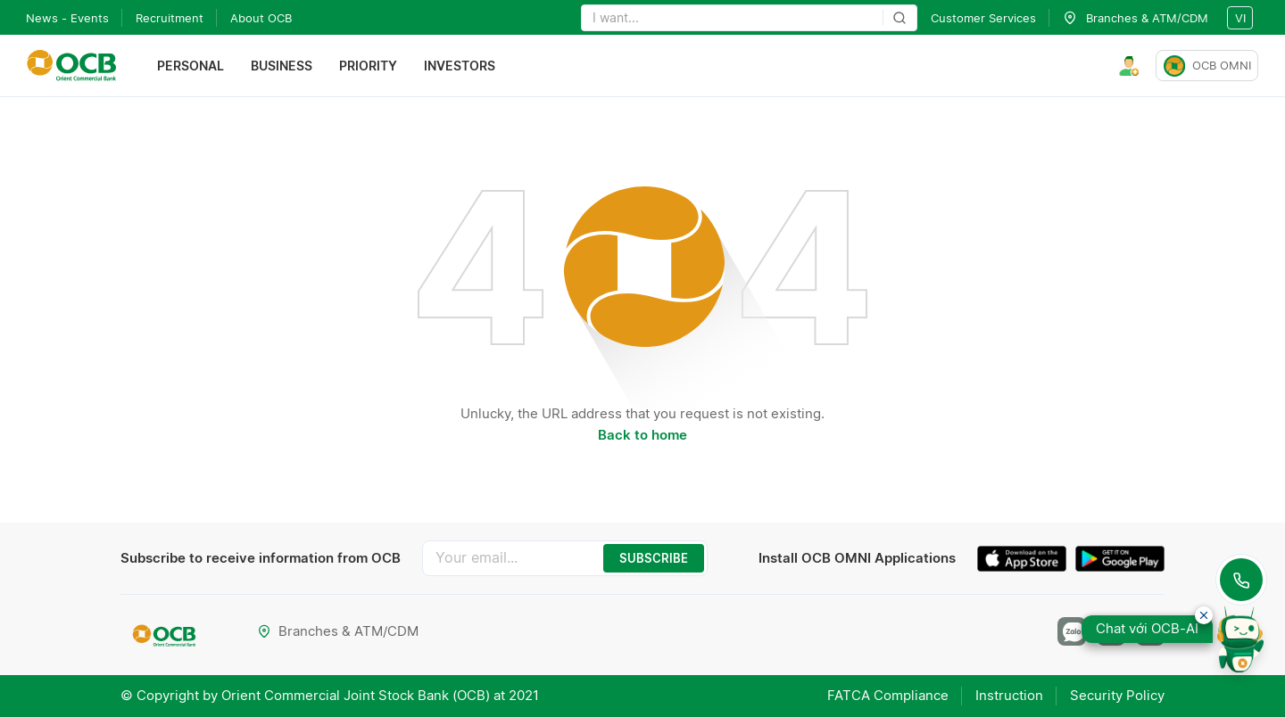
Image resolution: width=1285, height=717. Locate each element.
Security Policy (1117, 695)
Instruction (1009, 695)
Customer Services (983, 18)
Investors (459, 65)
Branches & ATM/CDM (338, 630)
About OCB (261, 18)
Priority (368, 65)
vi (1240, 18)
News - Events (67, 18)
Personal (190, 65)
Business (281, 65)
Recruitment (169, 18)
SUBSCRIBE (653, 558)
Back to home (642, 434)
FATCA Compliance (888, 695)
